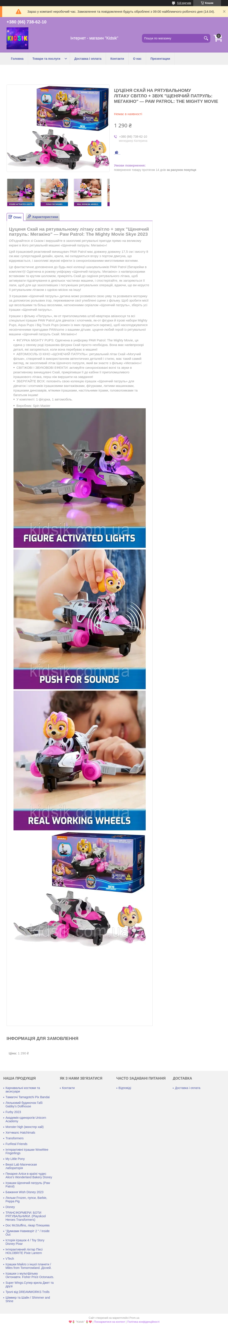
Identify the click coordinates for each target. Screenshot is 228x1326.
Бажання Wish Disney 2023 (24, 1192)
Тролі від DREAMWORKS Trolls (27, 1292)
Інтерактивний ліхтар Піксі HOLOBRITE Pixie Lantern (24, 1251)
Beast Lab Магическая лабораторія (21, 1166)
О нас (137, 58)
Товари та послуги (46, 58)
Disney (10, 1207)
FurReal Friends (16, 1144)
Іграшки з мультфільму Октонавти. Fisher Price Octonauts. (29, 1275)
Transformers (14, 1138)
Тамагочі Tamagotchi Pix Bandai (27, 1097)
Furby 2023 (13, 1112)
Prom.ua (134, 1317)
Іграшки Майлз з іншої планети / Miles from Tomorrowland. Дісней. (28, 1266)
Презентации (160, 58)
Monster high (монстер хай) (24, 1127)
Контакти (117, 58)
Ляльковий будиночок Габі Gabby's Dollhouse (24, 1104)
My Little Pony (15, 1159)
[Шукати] (206, 38)
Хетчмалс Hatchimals (20, 1132)
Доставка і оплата (87, 58)
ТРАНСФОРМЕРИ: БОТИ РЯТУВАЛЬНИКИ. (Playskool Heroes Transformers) (25, 1216)
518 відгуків (184, 3)
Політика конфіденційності (143, 1321)
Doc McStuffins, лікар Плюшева (27, 1225)
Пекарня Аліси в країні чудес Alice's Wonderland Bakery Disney (28, 1175)
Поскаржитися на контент (109, 1321)
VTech (9, 1258)
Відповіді (125, 1088)
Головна (17, 58)
